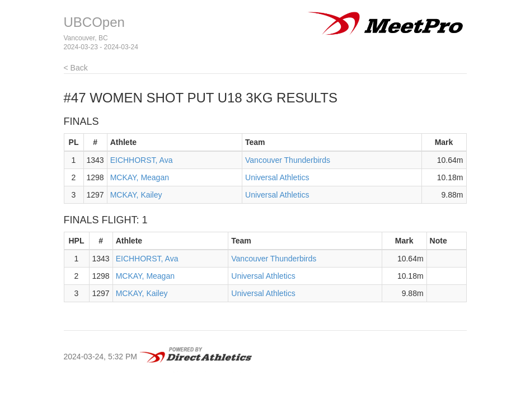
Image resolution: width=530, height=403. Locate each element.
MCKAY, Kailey (136, 194)
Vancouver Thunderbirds (287, 160)
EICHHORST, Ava (141, 160)
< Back (76, 67)
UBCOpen (94, 22)
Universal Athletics (277, 177)
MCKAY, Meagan (139, 177)
